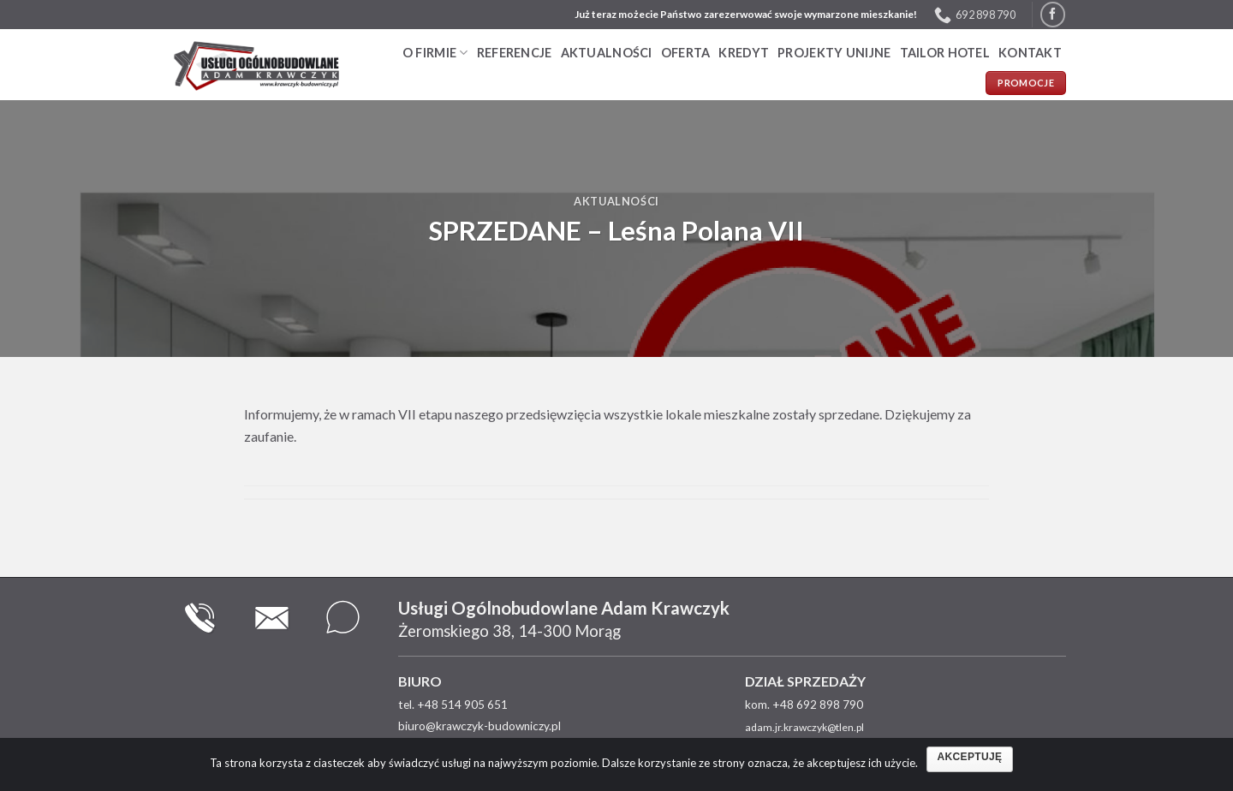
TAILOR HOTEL (945, 52)
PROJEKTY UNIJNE (833, 52)
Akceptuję (970, 757)
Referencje (514, 52)
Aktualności (606, 52)
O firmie (435, 53)
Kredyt (743, 52)
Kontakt (1030, 52)
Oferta (686, 52)
